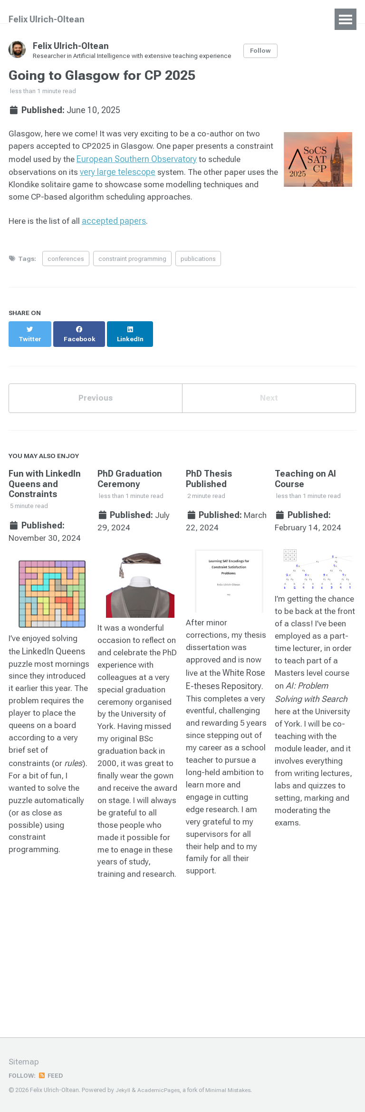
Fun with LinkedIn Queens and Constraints (45, 477)
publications (198, 260)
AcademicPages (160, 1090)
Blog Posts (291, 19)
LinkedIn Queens (54, 647)
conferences (66, 260)
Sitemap (24, 1062)
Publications (142, 19)
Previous (96, 391)
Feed (53, 1075)
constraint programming (132, 260)
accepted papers (115, 223)
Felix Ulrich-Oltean (47, 19)
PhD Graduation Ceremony (129, 472)
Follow (263, 51)
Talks (192, 19)
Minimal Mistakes (231, 1090)
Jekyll (123, 1090)
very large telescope (155, 173)
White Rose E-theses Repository (224, 682)
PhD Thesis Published (209, 472)
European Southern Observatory (179, 160)
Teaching (237, 19)
